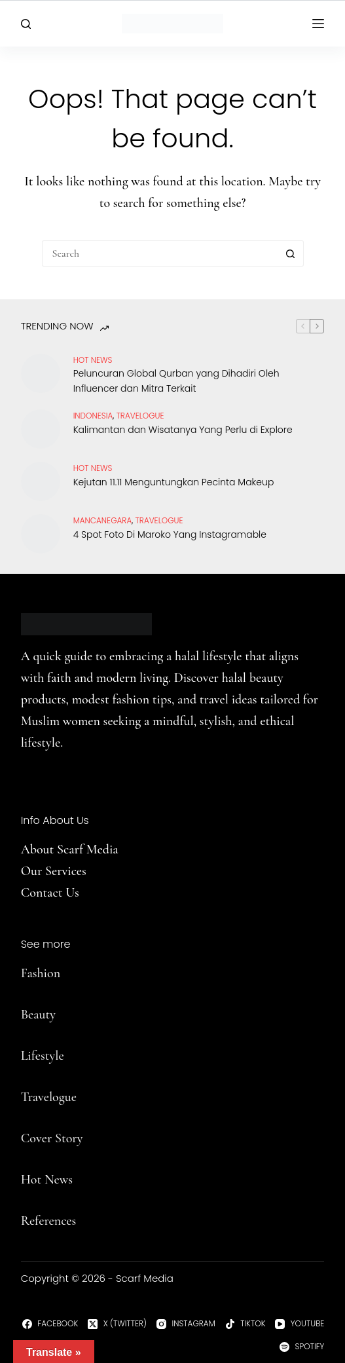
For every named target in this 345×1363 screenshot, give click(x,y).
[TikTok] (245, 1323)
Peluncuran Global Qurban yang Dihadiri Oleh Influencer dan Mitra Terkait (176, 381)
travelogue (140, 415)
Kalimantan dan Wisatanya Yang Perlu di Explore (183, 429)
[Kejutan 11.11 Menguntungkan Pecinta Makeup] (40, 481)
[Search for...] (160, 253)
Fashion (40, 973)
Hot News (93, 359)
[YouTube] (299, 1323)
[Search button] (291, 253)
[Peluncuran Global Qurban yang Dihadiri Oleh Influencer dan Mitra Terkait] (40, 373)
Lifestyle (42, 1056)
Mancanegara (102, 520)
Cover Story (52, 1138)
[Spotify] (302, 1346)
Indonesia (93, 415)
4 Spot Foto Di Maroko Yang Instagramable (169, 534)
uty (47, 1014)
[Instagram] (185, 1323)
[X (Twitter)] (117, 1323)
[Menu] (318, 23)
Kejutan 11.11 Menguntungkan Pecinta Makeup (173, 482)
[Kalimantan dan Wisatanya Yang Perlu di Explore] (40, 429)
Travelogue (49, 1097)
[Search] (26, 24)
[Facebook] (50, 1323)
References (49, 1221)
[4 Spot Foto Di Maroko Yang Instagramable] (40, 533)
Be (27, 1014)
